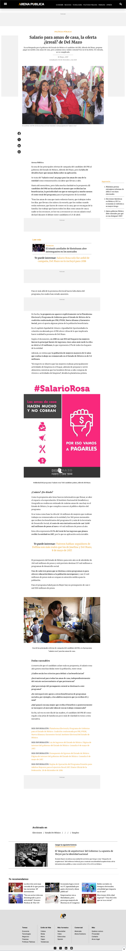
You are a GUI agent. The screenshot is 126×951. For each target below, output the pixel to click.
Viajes (43, 939)
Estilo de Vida (46, 928)
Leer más (37, 239)
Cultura (43, 931)
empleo (75, 833)
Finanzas (101, 5)
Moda (43, 934)
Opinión (109, 5)
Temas (24, 928)
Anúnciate (78, 931)
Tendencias (45, 942)
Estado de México (53, 833)
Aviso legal (96, 939)
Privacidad (95, 934)
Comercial (79, 928)
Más (93, 928)
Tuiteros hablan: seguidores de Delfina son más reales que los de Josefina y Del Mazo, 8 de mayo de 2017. (62, 547)
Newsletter (61, 931)
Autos (43, 937)
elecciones (37, 833)
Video (59, 934)
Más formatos (63, 928)
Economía (59, 5)
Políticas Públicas (90, 5)
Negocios (68, 5)
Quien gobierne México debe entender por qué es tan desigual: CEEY (115, 213)
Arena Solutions (80, 934)
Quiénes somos (97, 931)
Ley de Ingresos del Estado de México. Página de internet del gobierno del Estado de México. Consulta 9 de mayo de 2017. (61, 745)
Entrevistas (61, 937)
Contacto (95, 937)
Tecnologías (77, 5)
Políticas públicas (63, 32)
